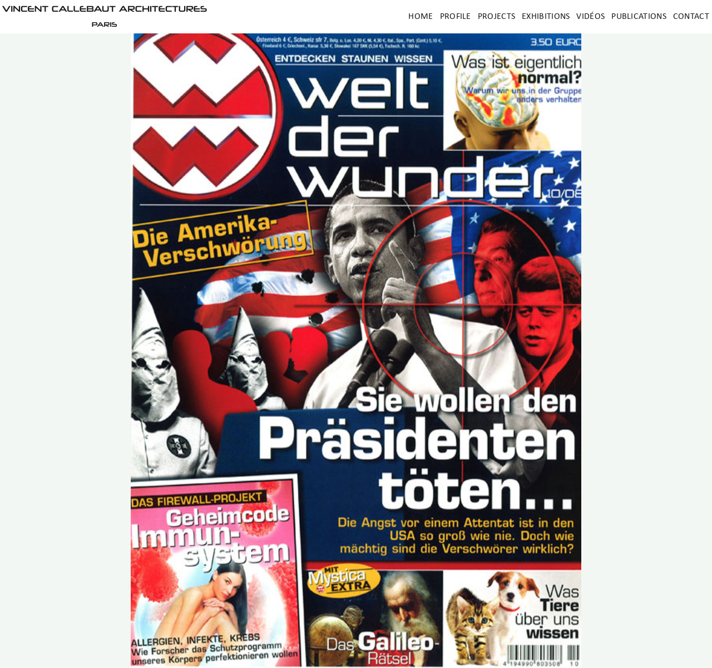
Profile (455, 16)
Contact (691, 16)
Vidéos (590, 16)
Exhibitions (546, 16)
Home (420, 16)
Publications (638, 16)
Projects (496, 16)
